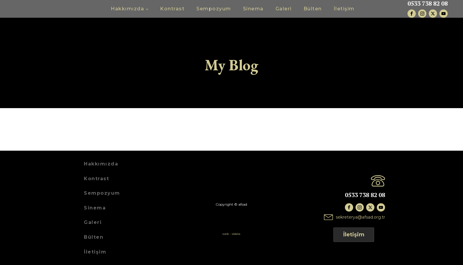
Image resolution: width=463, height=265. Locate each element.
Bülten (313, 9)
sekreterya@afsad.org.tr (360, 217)
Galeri (283, 9)
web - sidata (231, 234)
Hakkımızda (127, 9)
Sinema (253, 9)
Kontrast (172, 9)
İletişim (344, 9)
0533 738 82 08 (427, 3)
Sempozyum (213, 9)
